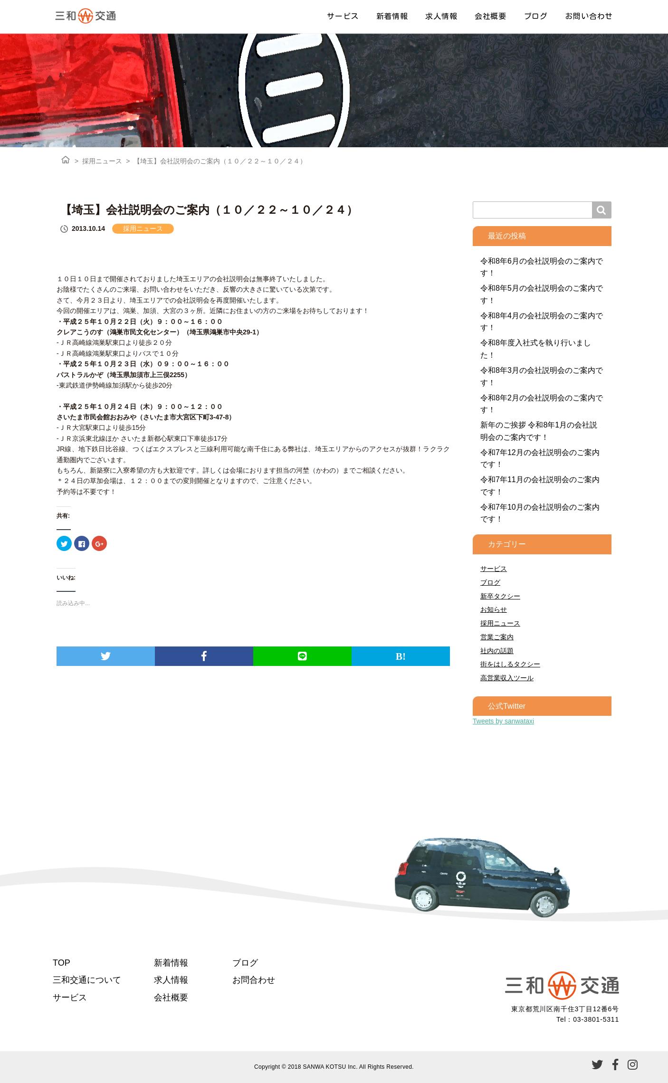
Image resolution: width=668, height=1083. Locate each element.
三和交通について (87, 980)
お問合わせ (253, 980)
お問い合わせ (589, 16)
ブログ (536, 16)
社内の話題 (497, 651)
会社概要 (490, 16)
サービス (343, 16)
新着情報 (392, 16)
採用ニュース (102, 161)
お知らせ (493, 609)
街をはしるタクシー (510, 664)
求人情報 (441, 16)
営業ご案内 (497, 637)
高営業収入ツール (507, 678)
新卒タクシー (500, 596)
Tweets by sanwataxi (503, 721)
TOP (61, 963)
